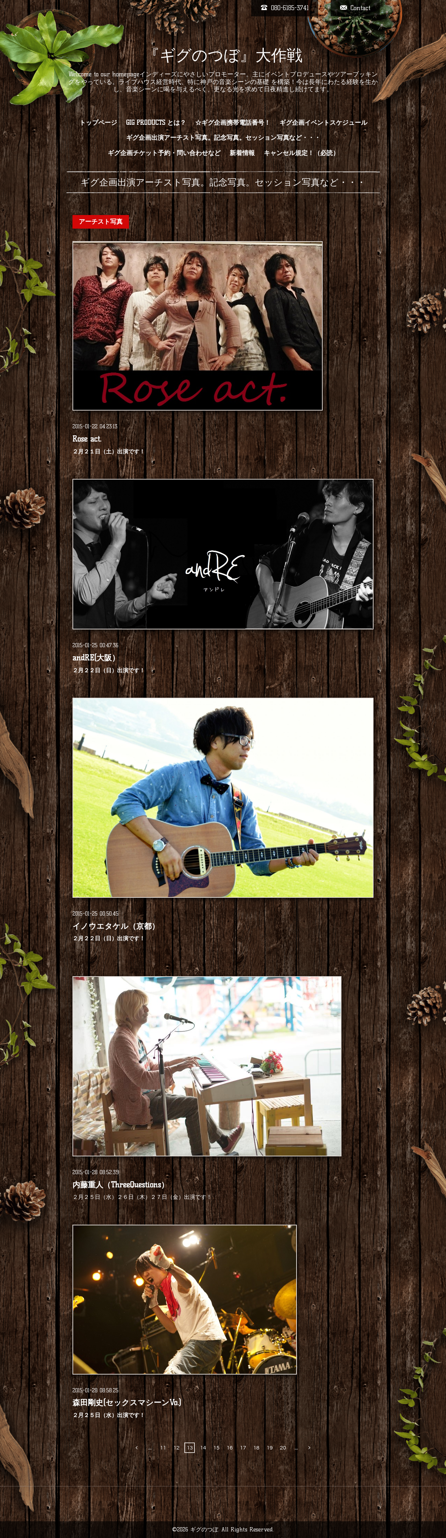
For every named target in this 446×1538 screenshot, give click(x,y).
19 (270, 1448)
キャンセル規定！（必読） (301, 153)
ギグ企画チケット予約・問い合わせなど (164, 153)
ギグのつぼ (204, 1529)
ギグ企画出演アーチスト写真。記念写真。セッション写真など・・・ (223, 137)
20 (283, 1448)
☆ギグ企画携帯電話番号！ (232, 123)
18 (256, 1448)
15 (216, 1448)
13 (190, 1448)
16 (229, 1448)
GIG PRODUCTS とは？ (156, 123)
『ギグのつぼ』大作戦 (223, 55)
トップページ (98, 123)
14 (203, 1448)
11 (163, 1448)
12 (176, 1448)
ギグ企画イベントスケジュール (323, 123)
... (150, 1448)
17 (243, 1448)
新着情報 (242, 153)
